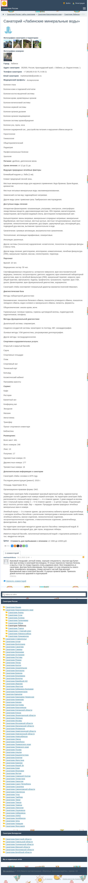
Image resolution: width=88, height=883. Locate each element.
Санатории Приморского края (18, 744)
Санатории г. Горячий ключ (19, 631)
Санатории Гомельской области (19, 842)
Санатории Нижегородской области (21, 731)
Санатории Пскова (13, 750)
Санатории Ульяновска (15, 810)
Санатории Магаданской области (20, 726)
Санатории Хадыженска (18, 636)
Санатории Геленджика (18, 620)
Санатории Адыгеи (14, 752)
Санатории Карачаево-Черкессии (20, 697)
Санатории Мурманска (15, 729)
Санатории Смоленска (15, 792)
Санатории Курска (13, 713)
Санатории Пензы (13, 663)
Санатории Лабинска (17, 626)
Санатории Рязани (13, 660)
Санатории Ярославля (15, 826)
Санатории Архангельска (16, 668)
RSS (83, 557)
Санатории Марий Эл (15, 765)
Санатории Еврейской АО (17, 681)
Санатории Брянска (14, 673)
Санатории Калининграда (16, 692)
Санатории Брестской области (19, 839)
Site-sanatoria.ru (8, 871)
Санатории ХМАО (13, 816)
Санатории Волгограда (15, 644)
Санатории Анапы (16, 612)
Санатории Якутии (13, 773)
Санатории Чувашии (14, 823)
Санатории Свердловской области (20, 789)
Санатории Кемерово (15, 699)
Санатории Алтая (13, 641)
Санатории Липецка (14, 718)
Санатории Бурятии (14, 758)
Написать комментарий (16, 581)
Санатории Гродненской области (20, 844)
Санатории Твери (13, 800)
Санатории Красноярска (16, 707)
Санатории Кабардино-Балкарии (19, 689)
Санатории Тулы (13, 794)
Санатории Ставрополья (16, 639)
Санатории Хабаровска (15, 813)
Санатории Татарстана (15, 779)
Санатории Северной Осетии (18, 776)
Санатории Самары (14, 649)
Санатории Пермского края (17, 747)
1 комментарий (12, 553)
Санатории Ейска (15, 623)
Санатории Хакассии (14, 781)
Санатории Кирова (13, 702)
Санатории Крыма (13, 607)
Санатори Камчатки (14, 694)
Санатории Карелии (14, 763)
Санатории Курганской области (19, 710)
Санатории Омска (13, 739)
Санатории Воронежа (15, 652)
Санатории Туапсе (16, 628)
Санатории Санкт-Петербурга (18, 784)
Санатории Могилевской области (20, 850)
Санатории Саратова (15, 647)
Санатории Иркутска (14, 686)
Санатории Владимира (15, 676)
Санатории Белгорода (15, 670)
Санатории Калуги (13, 665)
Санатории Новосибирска (17, 736)
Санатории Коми (13, 768)
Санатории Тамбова (14, 797)
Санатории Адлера (16, 618)
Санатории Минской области (18, 847)
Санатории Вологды (14, 678)
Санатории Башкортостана (17, 755)
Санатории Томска (13, 802)
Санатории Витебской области (19, 852)
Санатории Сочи (15, 615)
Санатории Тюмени (14, 805)
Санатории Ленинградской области (21, 715)
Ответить (13, 576)
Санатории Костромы (15, 705)
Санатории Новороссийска (19, 634)
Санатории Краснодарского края (19, 610)
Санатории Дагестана (15, 760)
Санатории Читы (13, 821)
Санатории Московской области (19, 723)
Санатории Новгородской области (20, 734)
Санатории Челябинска (16, 818)
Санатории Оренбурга (15, 742)
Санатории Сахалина (15, 787)
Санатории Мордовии (15, 771)
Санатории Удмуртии (15, 808)
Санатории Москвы (14, 721)
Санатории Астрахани (15, 655)
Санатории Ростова (14, 657)
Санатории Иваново (14, 684)
